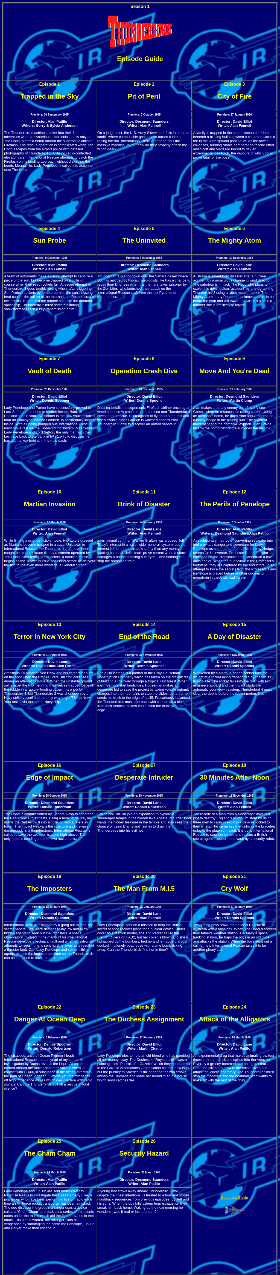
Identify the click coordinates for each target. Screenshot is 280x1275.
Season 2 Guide (234, 1198)
